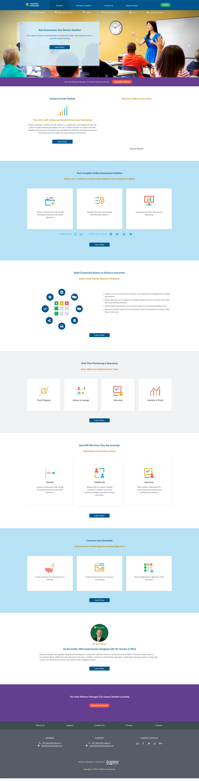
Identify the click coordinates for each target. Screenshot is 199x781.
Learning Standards (155, 12)
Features (59, 6)
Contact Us (108, 6)
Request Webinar (136, 149)
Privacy (129, 725)
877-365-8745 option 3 (101, 743)
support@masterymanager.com (101, 746)
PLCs (132, 12)
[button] (15, 48)
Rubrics (87, 12)
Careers (158, 725)
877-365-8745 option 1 (52, 743)
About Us (40, 725)
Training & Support (83, 6)
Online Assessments (64, 12)
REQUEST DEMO (122, 82)
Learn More (59, 47)
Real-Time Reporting (110, 12)
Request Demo (132, 6)
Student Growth (37, 12)
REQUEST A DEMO (99, 705)
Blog (160, 743)
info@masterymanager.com (51, 746)
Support (69, 725)
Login (165, 5)
